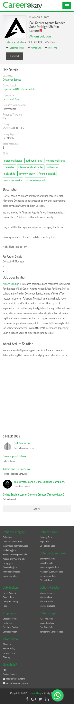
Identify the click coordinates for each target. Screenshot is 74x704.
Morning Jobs (46, 537)
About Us (7, 644)
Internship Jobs (47, 622)
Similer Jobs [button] (11, 436)
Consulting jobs (9, 575)
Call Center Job (22, 443)
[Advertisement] (37, 396)
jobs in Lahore (46, 597)
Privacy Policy (9, 648)
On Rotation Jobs (47, 545)
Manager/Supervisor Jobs (51, 571)
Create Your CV (9, 593)
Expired (14, 56)
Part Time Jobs (46, 627)
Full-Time (52, 47)
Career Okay (35, 693)
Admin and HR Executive (17, 469)
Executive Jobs (46, 562)
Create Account (9, 618)
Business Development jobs (15, 554)
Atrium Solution (40, 36)
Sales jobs (7, 537)
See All (37, 508)
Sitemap (6, 657)
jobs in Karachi (46, 601)
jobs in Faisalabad (47, 605)
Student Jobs (46, 580)
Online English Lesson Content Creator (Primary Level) (33, 494)
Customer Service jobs (13, 541)
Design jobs (8, 563)
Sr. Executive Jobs (48, 575)
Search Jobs (8, 597)
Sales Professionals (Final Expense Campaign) (39, 482)
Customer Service (12, 79)
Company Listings (11, 601)
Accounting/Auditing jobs (14, 558)
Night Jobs (45, 541)
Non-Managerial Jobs (49, 567)
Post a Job (7, 622)
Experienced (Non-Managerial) (18, 89)
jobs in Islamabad (47, 593)
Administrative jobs (11, 571)
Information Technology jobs (15, 545)
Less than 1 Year (17, 47)
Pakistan (20, 42)
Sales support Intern (14, 456)
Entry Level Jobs (47, 558)
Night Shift (36, 47)
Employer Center (10, 627)
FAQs (5, 670)
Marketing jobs (9, 550)
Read (5, 605)
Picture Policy (9, 653)
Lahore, (10, 42)
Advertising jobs (10, 567)
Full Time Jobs (46, 618)
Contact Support (10, 631)
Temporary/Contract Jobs (51, 631)
